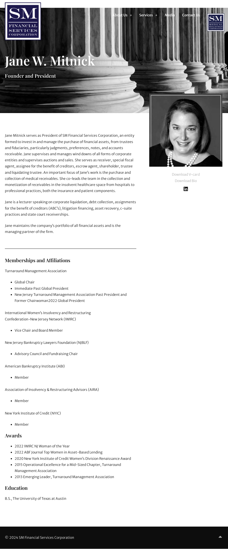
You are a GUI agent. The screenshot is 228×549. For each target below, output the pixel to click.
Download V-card (186, 174)
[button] (122, 15)
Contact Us (191, 15)
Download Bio (186, 181)
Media (170, 15)
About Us (122, 15)
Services (148, 15)
